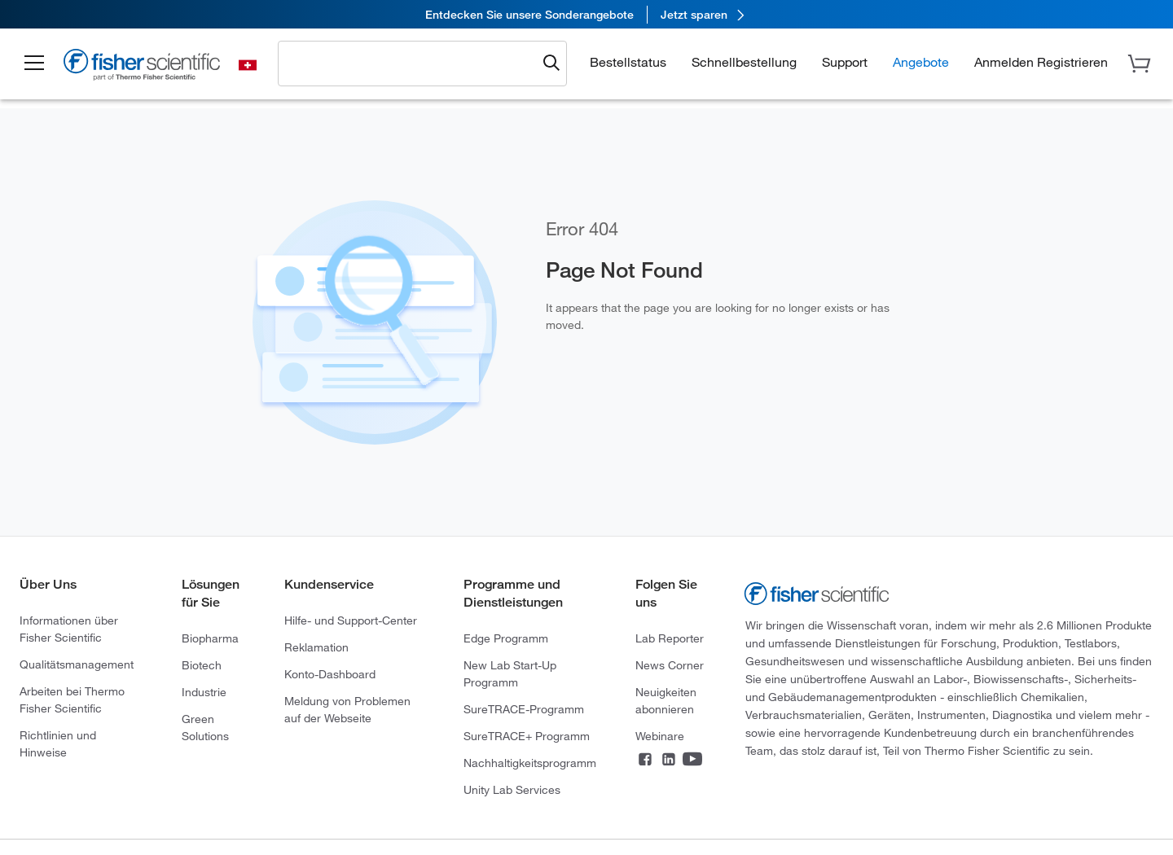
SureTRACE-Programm (523, 709)
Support (845, 61)
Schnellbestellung (744, 61)
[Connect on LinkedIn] (669, 760)
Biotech (202, 665)
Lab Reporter (669, 638)
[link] (586, 14)
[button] (34, 63)
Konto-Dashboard (330, 674)
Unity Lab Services (511, 789)
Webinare (659, 736)
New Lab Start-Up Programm (509, 673)
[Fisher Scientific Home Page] (142, 67)
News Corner (669, 665)
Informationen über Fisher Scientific (69, 628)
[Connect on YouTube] (692, 760)
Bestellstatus (628, 61)
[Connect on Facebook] (645, 760)
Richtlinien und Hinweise (58, 743)
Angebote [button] (921, 61)
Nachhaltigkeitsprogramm (529, 763)
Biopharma (210, 638)
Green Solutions (205, 727)
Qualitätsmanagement (77, 664)
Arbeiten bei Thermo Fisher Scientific (72, 699)
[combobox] (412, 62)
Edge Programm (505, 638)
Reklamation (316, 647)
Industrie (204, 692)
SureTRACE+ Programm (526, 736)
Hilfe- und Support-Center (350, 620)
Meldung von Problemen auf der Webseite (347, 709)
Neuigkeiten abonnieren (665, 700)
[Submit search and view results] (551, 63)
